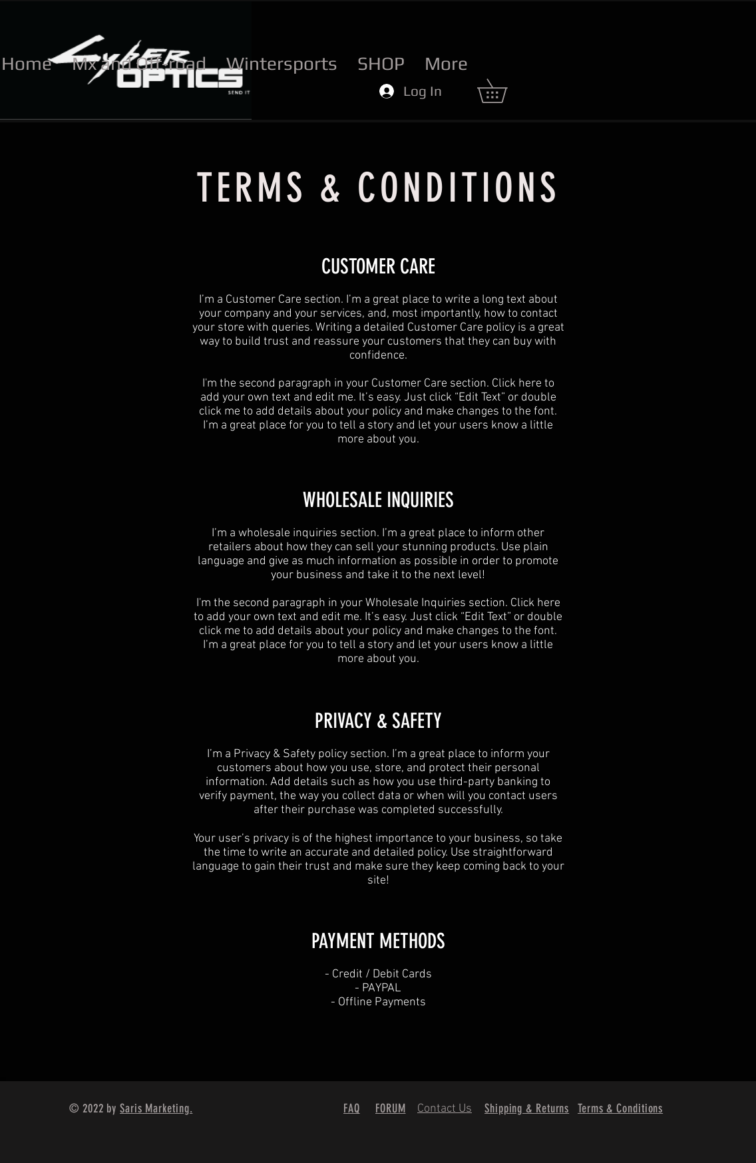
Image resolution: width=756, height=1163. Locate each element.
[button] (503, 91)
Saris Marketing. (156, 1108)
